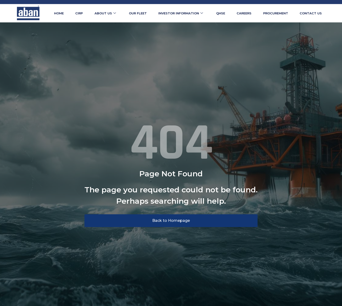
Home (59, 13)
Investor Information (180, 13)
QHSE (220, 13)
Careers (244, 13)
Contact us (311, 13)
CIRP (79, 13)
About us (105, 13)
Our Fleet (138, 13)
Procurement (275, 13)
